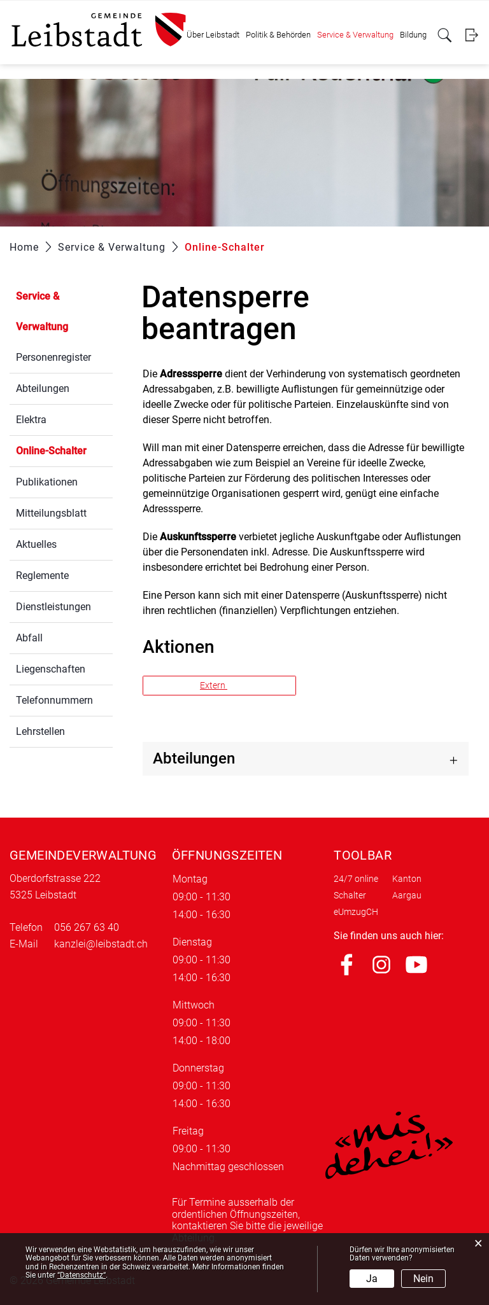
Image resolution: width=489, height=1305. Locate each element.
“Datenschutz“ (81, 1275)
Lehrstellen (40, 731)
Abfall (29, 638)
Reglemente (42, 575)
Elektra (31, 420)
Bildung (413, 34)
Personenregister (53, 357)
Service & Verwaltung (355, 34)
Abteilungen (42, 388)
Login (471, 35)
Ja (372, 1279)
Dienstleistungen (53, 607)
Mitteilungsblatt (51, 513)
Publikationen (47, 482)
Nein (423, 1279)
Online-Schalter (64, 449)
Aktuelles (36, 544)
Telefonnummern (54, 700)
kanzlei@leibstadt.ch (101, 944)
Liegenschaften (50, 669)
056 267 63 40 (86, 927)
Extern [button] (213, 685)
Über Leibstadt (213, 34)
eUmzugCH (356, 912)
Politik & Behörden (278, 34)
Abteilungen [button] (194, 758)
